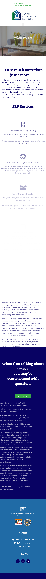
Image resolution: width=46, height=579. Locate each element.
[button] (23, 24)
